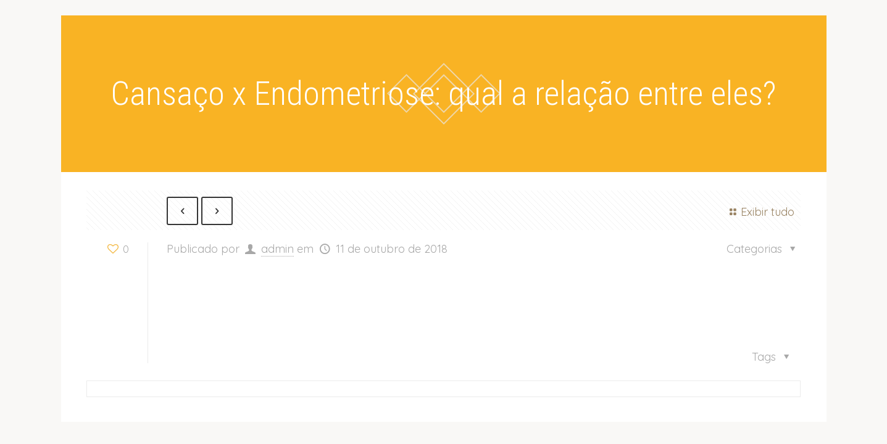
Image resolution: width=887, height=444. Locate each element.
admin (277, 249)
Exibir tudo (759, 212)
